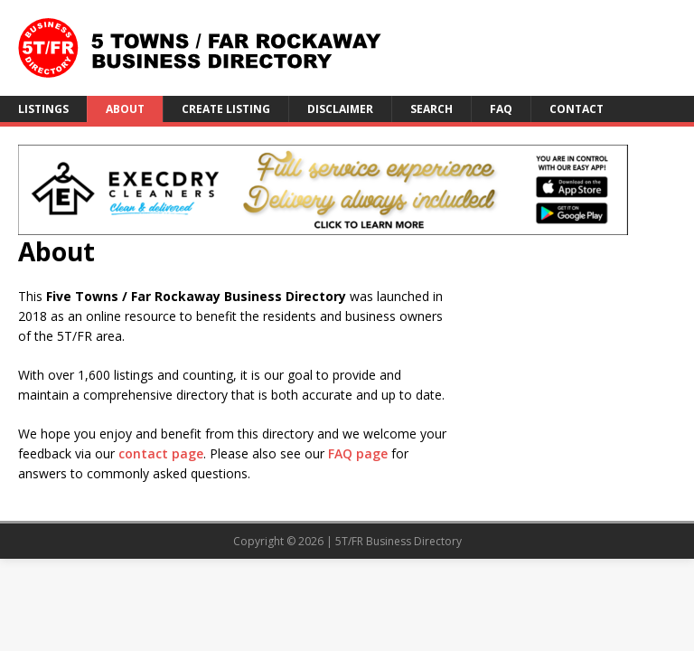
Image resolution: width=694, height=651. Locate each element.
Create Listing (226, 109)
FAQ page (358, 453)
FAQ (501, 109)
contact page (160, 453)
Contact (576, 109)
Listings (43, 109)
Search (431, 109)
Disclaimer (340, 109)
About (125, 109)
